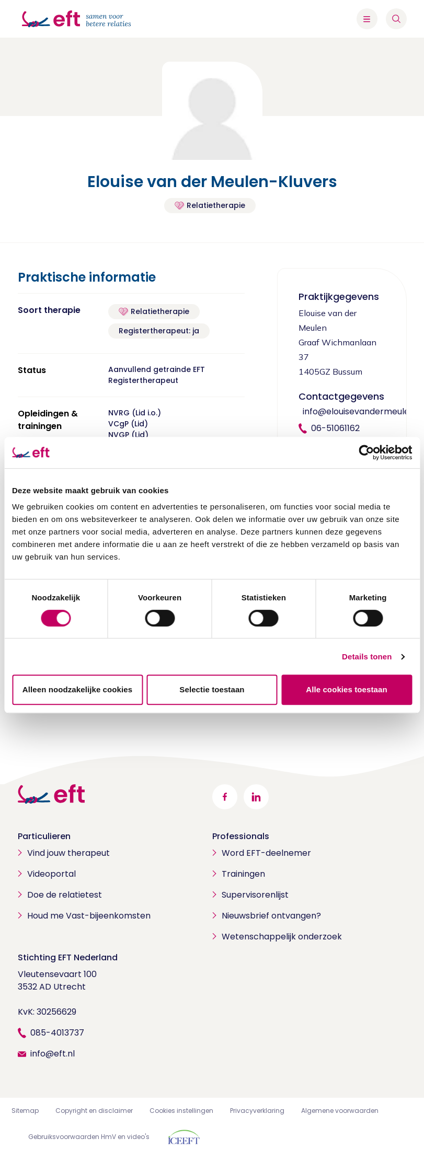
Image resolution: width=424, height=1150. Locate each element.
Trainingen (243, 874)
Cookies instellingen (181, 1110)
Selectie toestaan (211, 689)
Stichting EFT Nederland (68, 957)
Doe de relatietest (64, 895)
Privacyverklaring (257, 1110)
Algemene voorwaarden (340, 1110)
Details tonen (367, 656)
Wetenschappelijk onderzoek (282, 937)
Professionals (240, 836)
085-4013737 (57, 1033)
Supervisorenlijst (255, 895)
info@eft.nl (52, 1054)
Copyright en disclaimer (94, 1110)
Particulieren (44, 836)
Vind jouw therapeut (68, 853)
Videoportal (51, 874)
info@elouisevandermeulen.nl (363, 411)
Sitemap (25, 1110)
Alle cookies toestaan (346, 689)
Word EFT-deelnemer (266, 853)
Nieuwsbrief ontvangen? (271, 916)
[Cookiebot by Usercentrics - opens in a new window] (366, 452)
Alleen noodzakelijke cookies (77, 689)
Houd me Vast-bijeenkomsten (89, 916)
